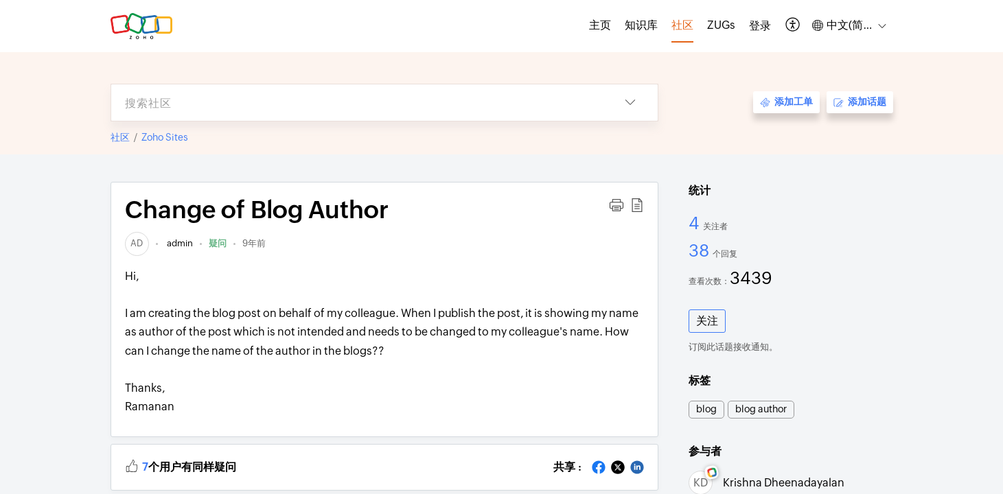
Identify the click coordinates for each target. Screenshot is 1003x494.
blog (706, 408)
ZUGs (721, 25)
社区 (120, 137)
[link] (137, 243)
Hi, (384, 343)
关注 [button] (707, 320)
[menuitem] (760, 26)
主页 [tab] (600, 25)
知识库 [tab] (641, 25)
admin (179, 243)
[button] (793, 25)
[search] (357, 102)
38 (701, 250)
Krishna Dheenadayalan (783, 482)
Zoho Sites (164, 137)
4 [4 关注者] (696, 223)
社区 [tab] (682, 25)
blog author (761, 408)
